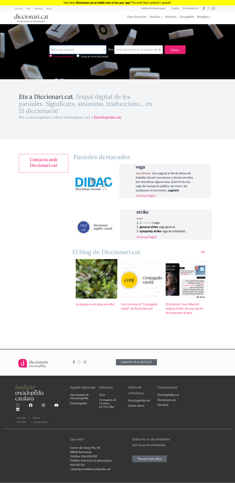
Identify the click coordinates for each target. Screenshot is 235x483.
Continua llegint (146, 195)
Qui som (19, 8)
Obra (111, 49)
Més (203, 252)
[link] (43, 162)
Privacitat (21, 422)
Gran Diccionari (137, 16)
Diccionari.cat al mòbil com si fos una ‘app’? (104, 2)
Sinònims (171, 16)
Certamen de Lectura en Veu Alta (107, 403)
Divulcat (175, 8)
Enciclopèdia (78, 403)
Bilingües (203, 16)
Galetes (36, 417)
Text (102, 394)
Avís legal (21, 417)
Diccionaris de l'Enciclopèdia (79, 396)
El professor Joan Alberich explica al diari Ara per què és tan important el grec (184, 308)
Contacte (38, 8)
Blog (28, 8)
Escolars (154, 16)
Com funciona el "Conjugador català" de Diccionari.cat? (139, 306)
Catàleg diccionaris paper (153, 8)
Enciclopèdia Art (139, 400)
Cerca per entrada (63, 56)
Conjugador (187, 16)
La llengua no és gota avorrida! (95, 304)
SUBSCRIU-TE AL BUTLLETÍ (136, 362)
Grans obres (136, 405)
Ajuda (49, 8)
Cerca (175, 50)
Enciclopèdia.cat (190, 8)
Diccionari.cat (166, 400)
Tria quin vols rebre (149, 459)
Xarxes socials (40, 422)
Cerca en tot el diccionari (94, 56)
